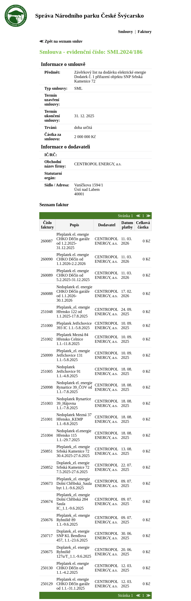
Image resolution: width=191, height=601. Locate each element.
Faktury (145, 31)
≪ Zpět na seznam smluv (60, 41)
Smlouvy (125, 31)
